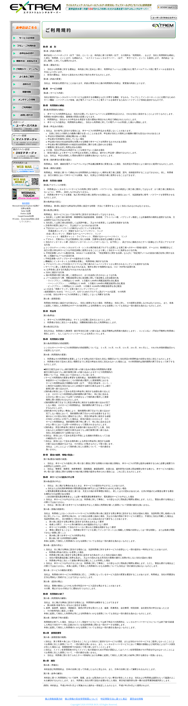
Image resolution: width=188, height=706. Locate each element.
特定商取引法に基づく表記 (114, 699)
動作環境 (26, 203)
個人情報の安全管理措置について (81, 699)
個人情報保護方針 (54, 699)
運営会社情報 (136, 699)
